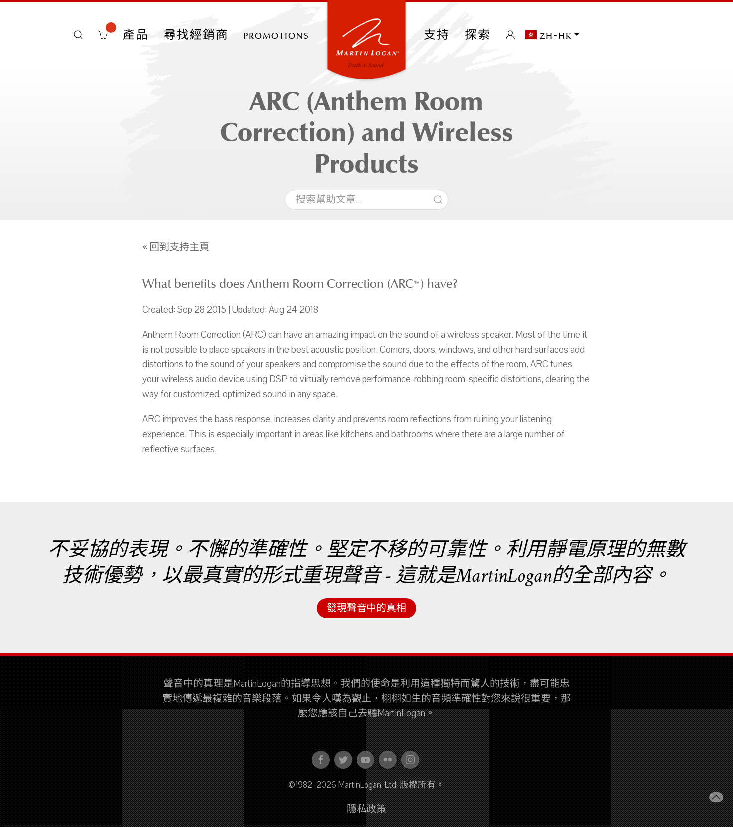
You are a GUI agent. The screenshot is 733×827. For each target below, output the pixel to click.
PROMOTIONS (276, 34)
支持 (437, 34)
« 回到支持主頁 (175, 247)
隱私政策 (366, 809)
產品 (136, 34)
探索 (477, 34)
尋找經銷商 (196, 34)
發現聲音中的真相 (366, 608)
